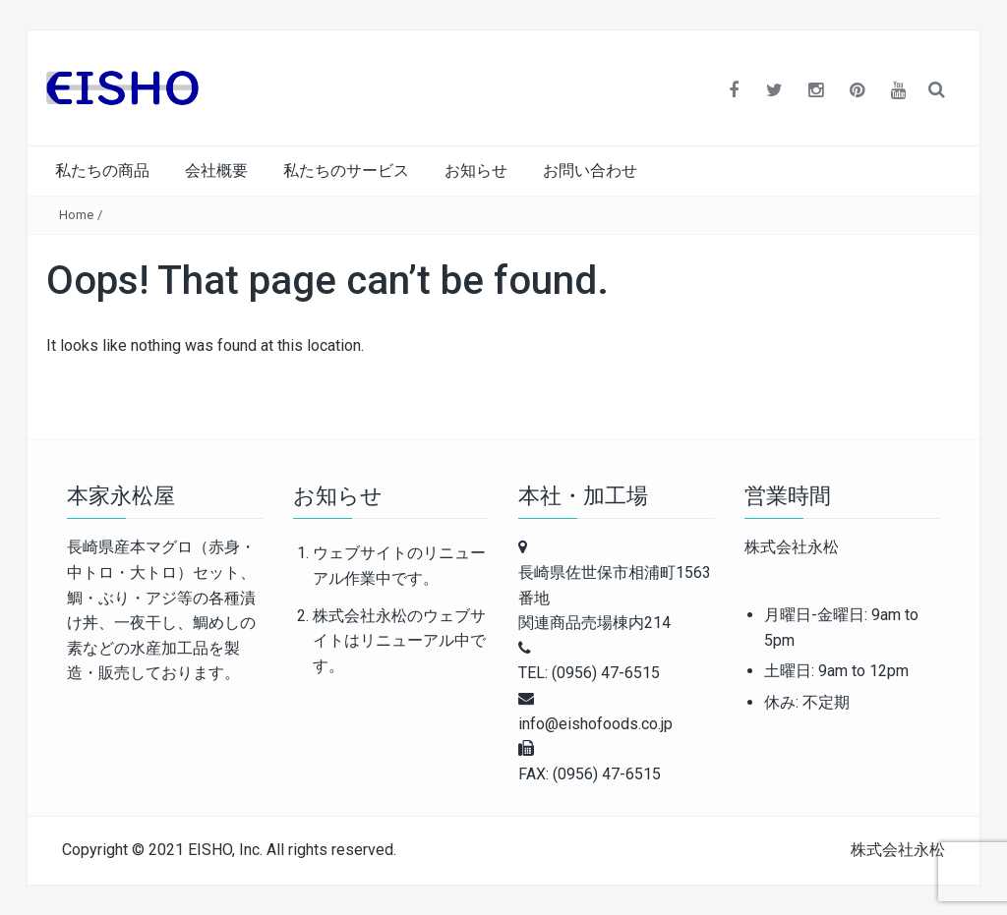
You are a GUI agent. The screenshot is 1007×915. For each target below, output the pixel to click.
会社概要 (216, 170)
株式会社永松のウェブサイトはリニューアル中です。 (399, 640)
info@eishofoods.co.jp (595, 724)
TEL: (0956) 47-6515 (589, 672)
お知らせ (475, 170)
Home (76, 214)
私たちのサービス (346, 170)
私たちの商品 (102, 170)
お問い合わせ (590, 170)
